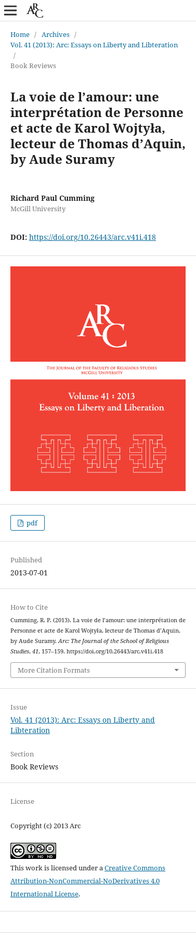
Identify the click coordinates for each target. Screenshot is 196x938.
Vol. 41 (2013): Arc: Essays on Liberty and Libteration (94, 44)
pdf (31, 523)
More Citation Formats (54, 670)
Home (20, 34)
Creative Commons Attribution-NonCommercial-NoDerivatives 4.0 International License (87, 880)
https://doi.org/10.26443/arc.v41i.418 (92, 237)
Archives (56, 34)
